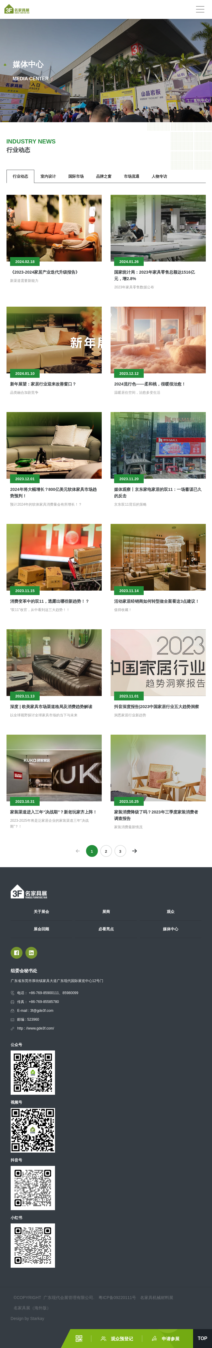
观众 (170, 911)
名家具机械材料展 (156, 1297)
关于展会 (41, 911)
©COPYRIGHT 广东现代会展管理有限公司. (55, 1297)
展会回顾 (41, 929)
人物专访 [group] (159, 176)
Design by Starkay (27, 1318)
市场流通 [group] (131, 176)
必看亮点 (106, 929)
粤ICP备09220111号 (117, 1297)
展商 (106, 911)
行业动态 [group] (20, 176)
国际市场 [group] (76, 176)
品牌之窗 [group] (103, 176)
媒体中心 (170, 929)
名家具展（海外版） (32, 1307)
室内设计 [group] (48, 176)
